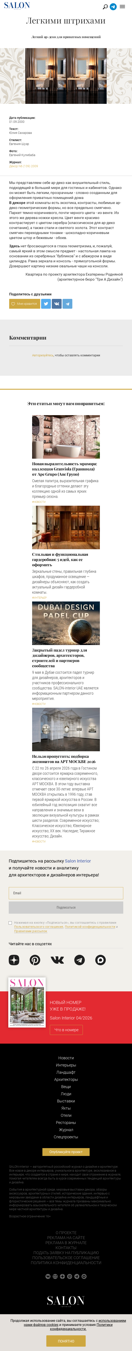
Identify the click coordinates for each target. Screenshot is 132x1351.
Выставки (66, 1101)
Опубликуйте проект (66, 1152)
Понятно (66, 1341)
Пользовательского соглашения (38, 926)
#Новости (39, 502)
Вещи (66, 1086)
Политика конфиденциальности (66, 1262)
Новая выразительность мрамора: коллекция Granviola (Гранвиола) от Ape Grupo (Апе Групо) (64, 469)
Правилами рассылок (30, 931)
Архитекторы (66, 1079)
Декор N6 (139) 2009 (23, 166)
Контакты (66, 1247)
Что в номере (66, 1030)
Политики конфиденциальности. (81, 1327)
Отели (66, 1115)
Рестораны (66, 1122)
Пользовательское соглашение (66, 1257)
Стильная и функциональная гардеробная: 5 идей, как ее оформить (60, 559)
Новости (66, 1058)
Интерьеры (66, 1065)
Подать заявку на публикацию (66, 1252)
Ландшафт (66, 1072)
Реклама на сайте (66, 1237)
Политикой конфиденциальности (90, 926)
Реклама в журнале (66, 1242)
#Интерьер (39, 597)
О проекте (66, 1232)
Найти (105, 6)
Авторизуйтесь (43, 355)
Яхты (66, 1108)
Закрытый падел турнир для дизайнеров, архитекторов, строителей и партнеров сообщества (59, 657)
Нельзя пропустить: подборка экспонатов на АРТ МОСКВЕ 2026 (64, 759)
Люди (66, 1094)
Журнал (66, 1129)
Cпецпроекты (66, 1137)
